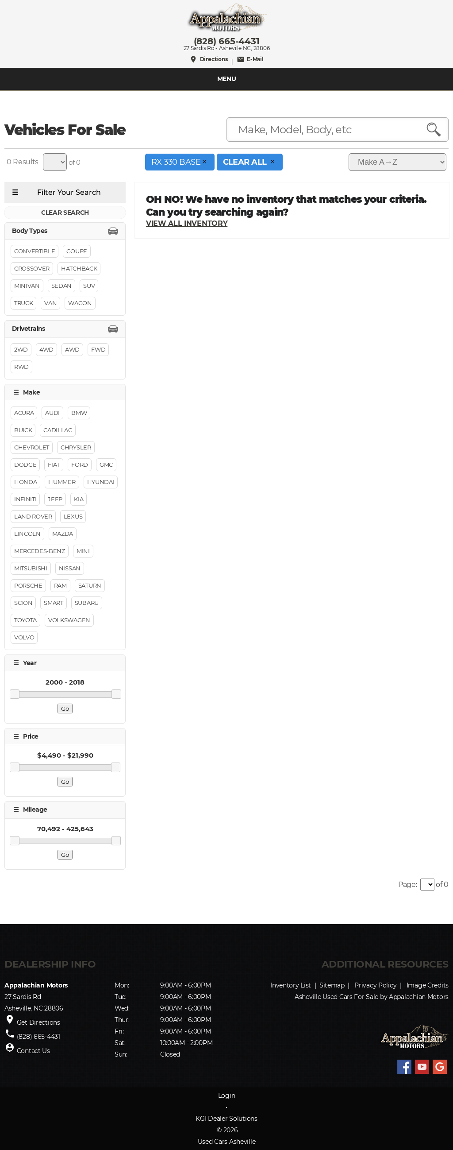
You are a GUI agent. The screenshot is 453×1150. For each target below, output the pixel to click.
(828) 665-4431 (227, 41)
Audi (52, 413)
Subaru (87, 603)
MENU (226, 79)
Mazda (62, 534)
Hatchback (79, 268)
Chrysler (76, 447)
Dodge (25, 465)
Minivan (27, 286)
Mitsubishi (30, 568)
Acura (24, 413)
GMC (106, 465)
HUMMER (61, 482)
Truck (23, 303)
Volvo (24, 637)
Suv (89, 286)
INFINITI (25, 499)
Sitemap (332, 985)
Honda (25, 482)
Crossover (32, 268)
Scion (23, 603)
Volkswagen (69, 620)
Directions (208, 59)
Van (50, 303)
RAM (60, 585)
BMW (79, 413)
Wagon (80, 303)
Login (226, 1096)
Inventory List (290, 985)
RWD (21, 366)
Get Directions (38, 1022)
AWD (72, 349)
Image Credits (428, 985)
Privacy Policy (375, 985)
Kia (78, 499)
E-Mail (250, 59)
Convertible (34, 251)
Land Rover (33, 516)
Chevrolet (31, 447)
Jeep (55, 499)
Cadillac (57, 430)
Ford (79, 465)
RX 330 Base (179, 162)
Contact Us (33, 1051)
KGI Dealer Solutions (226, 1119)
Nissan (70, 568)
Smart (53, 603)
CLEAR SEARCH (65, 213)
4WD (46, 349)
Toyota (25, 620)
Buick (23, 430)
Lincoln (27, 534)
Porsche (28, 585)
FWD (98, 349)
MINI (83, 551)
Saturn (89, 585)
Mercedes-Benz (39, 551)
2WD (21, 349)
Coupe (76, 251)
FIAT (54, 465)
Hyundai (101, 482)
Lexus (73, 516)
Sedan (61, 286)
